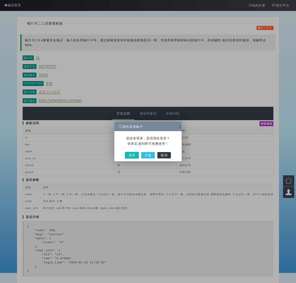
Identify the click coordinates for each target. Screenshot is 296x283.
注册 (148, 151)
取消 (159, 151)
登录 (137, 151)
